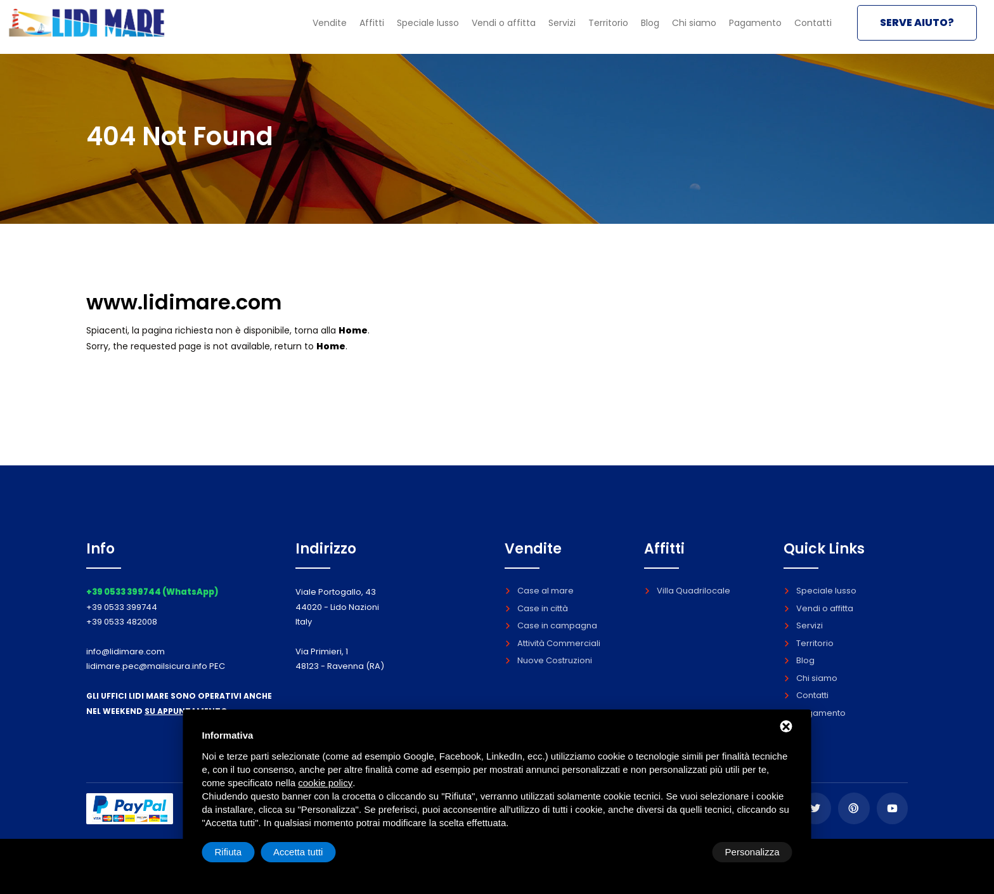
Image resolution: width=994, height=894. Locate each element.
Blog (639, 30)
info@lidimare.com (125, 651)
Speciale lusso (401, 30)
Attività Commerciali (552, 643)
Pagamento (750, 30)
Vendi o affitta (482, 30)
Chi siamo (686, 30)
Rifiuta (685, 851)
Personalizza (242, 851)
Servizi (544, 30)
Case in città (536, 608)
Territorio (594, 30)
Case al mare (539, 591)
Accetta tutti (754, 851)
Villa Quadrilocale (687, 591)
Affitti (341, 30)
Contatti (811, 30)
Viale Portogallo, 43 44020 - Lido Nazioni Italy (337, 607)
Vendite (296, 30)
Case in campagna (551, 625)
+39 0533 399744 (121, 607)
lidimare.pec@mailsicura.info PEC (155, 666)
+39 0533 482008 (121, 622)
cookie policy (325, 782)
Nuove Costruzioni (548, 660)
